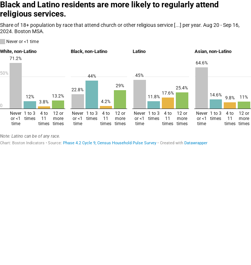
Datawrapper (196, 143)
